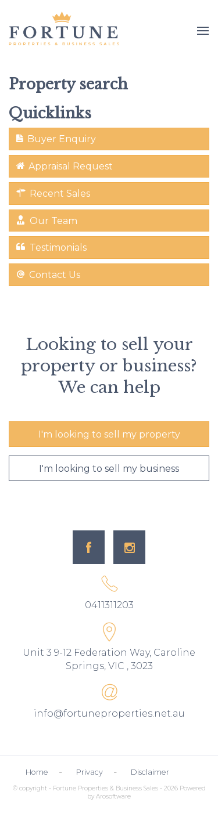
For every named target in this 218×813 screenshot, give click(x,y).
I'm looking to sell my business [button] (109, 468)
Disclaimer (150, 772)
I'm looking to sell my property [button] (109, 434)
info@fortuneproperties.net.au (109, 713)
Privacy (89, 772)
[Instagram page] (129, 547)
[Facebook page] (89, 547)
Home (37, 772)
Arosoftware (113, 796)
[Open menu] (203, 30)
